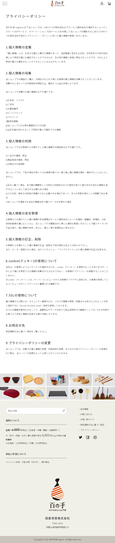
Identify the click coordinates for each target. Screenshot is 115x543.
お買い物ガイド (87, 419)
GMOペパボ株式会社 (54, 27)
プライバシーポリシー (90, 429)
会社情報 (84, 409)
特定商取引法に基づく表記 (92, 424)
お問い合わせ (86, 414)
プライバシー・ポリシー (39, 35)
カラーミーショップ (38, 31)
